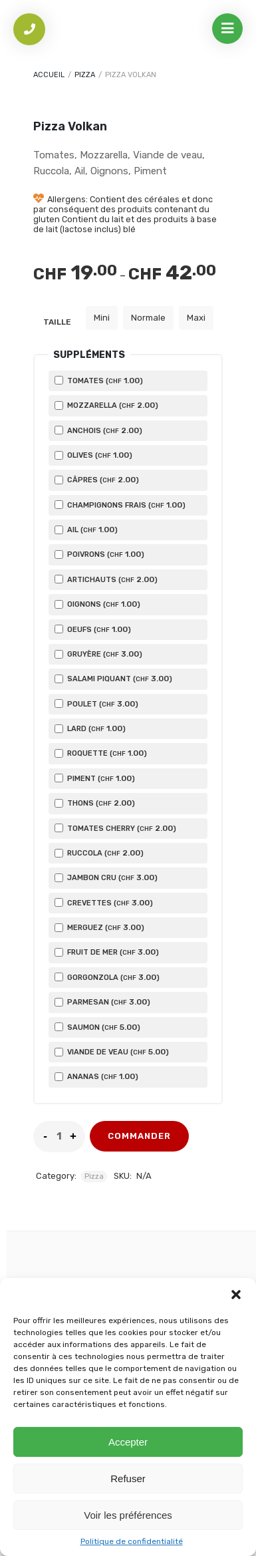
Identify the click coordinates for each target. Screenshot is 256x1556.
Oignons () (97, 604)
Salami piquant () (113, 678)
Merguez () (99, 927)
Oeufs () (93, 629)
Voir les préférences (128, 1515)
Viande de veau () (112, 1051)
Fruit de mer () (107, 952)
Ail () (86, 529)
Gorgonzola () (107, 977)
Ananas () (96, 1076)
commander (139, 1136)
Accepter (128, 1442)
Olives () (93, 455)
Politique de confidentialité (131, 1541)
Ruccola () (99, 852)
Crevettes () (104, 902)
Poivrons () (99, 554)
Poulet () (96, 703)
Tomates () (99, 380)
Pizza (84, 75)
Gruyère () (98, 654)
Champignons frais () (120, 505)
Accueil (48, 75)
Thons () (95, 803)
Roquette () (101, 753)
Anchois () (98, 430)
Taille (57, 322)
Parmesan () (102, 1002)
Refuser (128, 1478)
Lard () (90, 728)
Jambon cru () (106, 877)
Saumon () (97, 1027)
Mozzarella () (106, 405)
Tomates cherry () (115, 828)
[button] (236, 1294)
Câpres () (97, 479)
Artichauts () (106, 579)
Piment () (95, 778)
